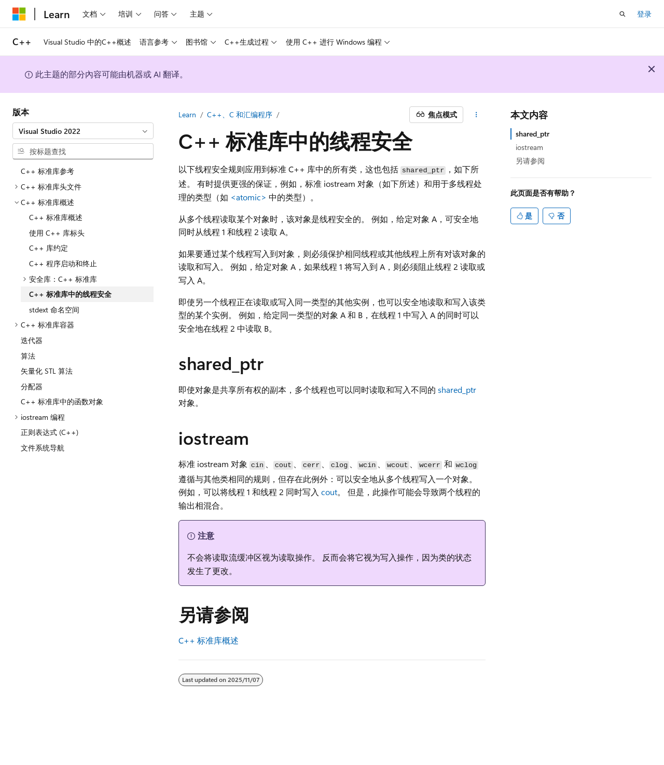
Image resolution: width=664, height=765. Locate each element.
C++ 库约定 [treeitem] (48, 248)
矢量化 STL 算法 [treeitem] (47, 371)
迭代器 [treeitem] (32, 340)
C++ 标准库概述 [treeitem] (55, 217)
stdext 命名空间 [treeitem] (54, 310)
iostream (529, 147)
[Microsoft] (19, 14)
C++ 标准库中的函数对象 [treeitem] (62, 401)
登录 (644, 14)
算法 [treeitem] (28, 356)
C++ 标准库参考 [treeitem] (47, 171)
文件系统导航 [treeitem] (42, 448)
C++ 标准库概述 (208, 640)
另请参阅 (530, 161)
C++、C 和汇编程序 (239, 114)
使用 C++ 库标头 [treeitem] (57, 233)
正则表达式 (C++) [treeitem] (49, 432)
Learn (187, 114)
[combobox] (83, 130)
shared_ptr (532, 134)
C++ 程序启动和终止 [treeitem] (63, 263)
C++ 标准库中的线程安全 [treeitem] (70, 294)
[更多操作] (476, 114)
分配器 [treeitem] (32, 386)
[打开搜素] (622, 14)
